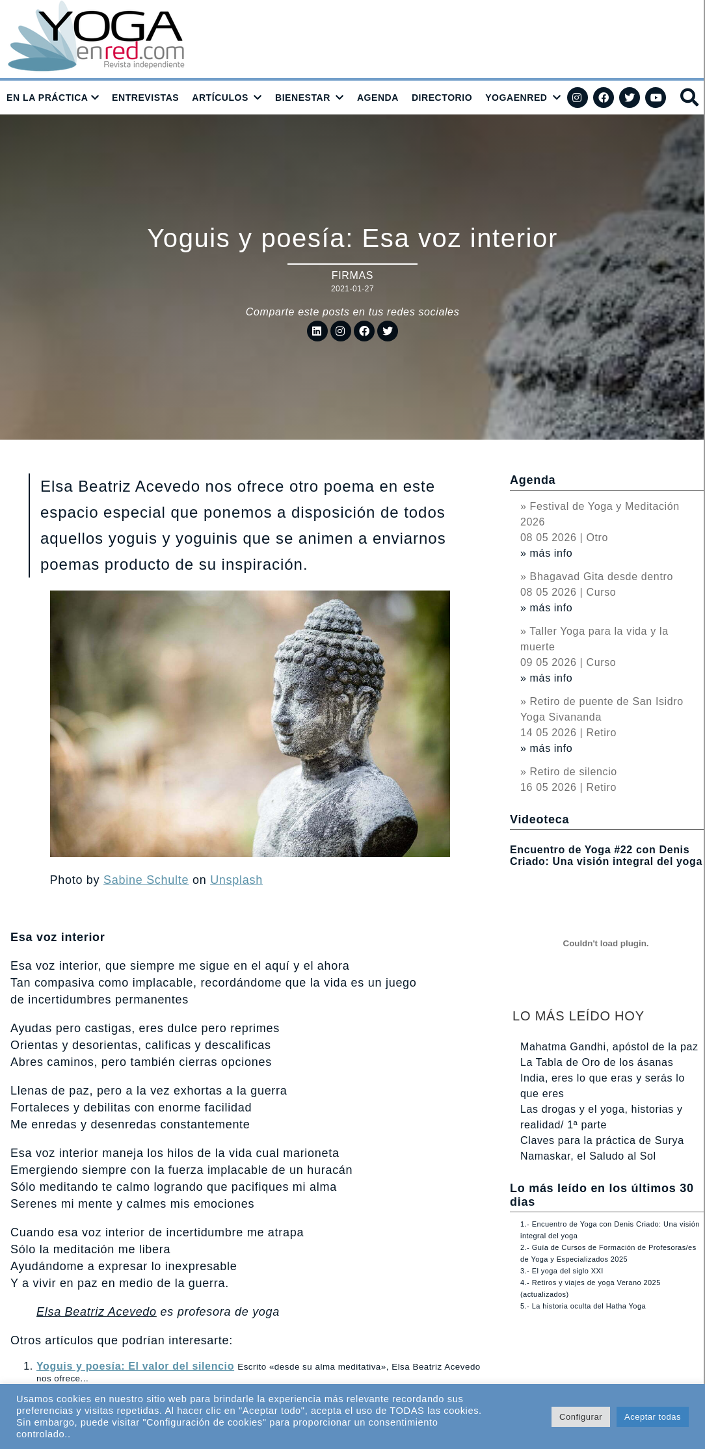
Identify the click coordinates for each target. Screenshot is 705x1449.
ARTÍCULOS (220, 97)
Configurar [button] (580, 1417)
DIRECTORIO (442, 97)
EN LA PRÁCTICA (47, 97)
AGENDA (378, 97)
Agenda (532, 479)
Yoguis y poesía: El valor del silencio (135, 1366)
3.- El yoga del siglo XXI (562, 1271)
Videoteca (539, 819)
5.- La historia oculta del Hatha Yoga (583, 1306)
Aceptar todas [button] (652, 1417)
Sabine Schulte (146, 879)
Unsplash (236, 879)
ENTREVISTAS (145, 97)
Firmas (352, 275)
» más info (546, 553)
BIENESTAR (302, 97)
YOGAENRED (516, 97)
